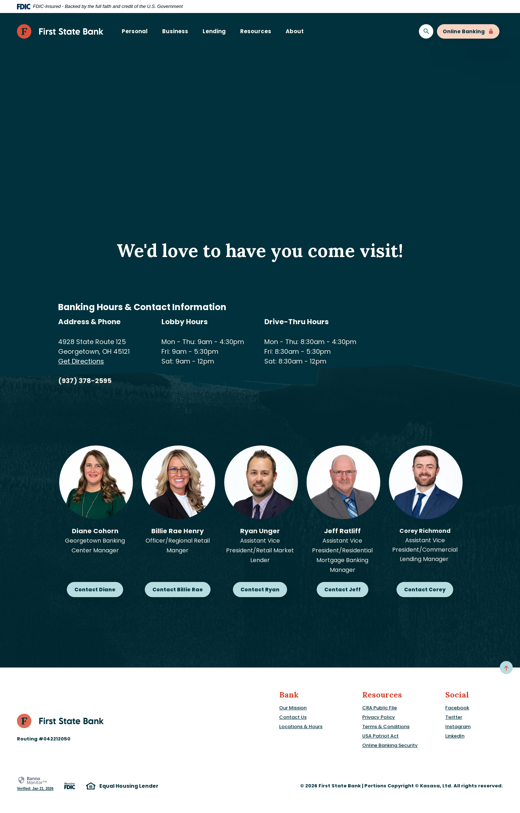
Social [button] (457, 695)
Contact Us (293, 717)
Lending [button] (214, 31)
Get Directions (81, 361)
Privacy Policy (378, 717)
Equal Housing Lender (122, 786)
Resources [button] (255, 31)
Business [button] (175, 31)
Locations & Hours (300, 726)
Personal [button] (135, 31)
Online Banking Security (390, 745)
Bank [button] (289, 695)
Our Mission (293, 707)
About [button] (295, 31)
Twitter (453, 717)
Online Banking (468, 31)
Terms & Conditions (386, 726)
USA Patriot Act (380, 735)
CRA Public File (379, 707)
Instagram (458, 726)
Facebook (457, 707)
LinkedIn (454, 735)
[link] (35, 783)
